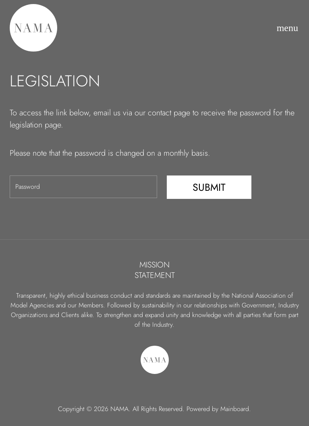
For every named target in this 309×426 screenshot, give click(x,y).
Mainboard (234, 408)
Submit (209, 187)
